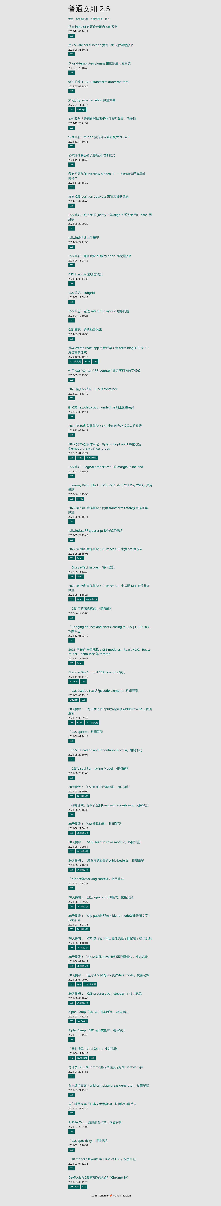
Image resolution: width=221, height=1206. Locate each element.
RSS (107, 19)
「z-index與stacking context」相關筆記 (96, 879)
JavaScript (82, 1021)
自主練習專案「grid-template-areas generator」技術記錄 (108, 1085)
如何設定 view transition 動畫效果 (92, 100)
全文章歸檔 (82, 19)
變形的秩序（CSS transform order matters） (99, 82)
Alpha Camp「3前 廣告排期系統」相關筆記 (98, 1012)
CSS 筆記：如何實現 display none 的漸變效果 (99, 256)
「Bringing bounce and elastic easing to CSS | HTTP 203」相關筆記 (110, 629)
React (80, 457)
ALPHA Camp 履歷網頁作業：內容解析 (95, 1122)
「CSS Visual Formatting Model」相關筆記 (98, 768)
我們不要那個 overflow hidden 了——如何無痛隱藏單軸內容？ (106, 176)
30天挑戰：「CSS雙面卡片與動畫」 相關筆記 (99, 787)
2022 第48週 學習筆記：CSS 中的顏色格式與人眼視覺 (105, 426)
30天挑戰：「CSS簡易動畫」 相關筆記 (94, 824)
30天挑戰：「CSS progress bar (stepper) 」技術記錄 (105, 993)
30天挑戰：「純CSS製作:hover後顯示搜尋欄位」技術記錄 (108, 957)
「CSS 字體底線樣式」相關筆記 (89, 608)
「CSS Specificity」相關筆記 (87, 1141)
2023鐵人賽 (75, 361)
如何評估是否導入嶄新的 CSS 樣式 (91, 155)
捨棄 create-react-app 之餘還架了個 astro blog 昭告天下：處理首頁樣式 (109, 350)
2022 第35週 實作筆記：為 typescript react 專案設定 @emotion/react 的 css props (104, 446)
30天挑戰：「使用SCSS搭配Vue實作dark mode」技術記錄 (108, 975)
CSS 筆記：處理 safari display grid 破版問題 (98, 311)
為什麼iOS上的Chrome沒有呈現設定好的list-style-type (106, 1067)
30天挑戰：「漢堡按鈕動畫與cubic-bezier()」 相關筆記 (106, 860)
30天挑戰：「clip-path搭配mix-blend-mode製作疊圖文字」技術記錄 (109, 918)
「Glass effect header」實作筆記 (91, 567)
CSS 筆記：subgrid (81, 293)
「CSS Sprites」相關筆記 (85, 732)
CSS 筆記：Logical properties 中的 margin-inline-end (105, 467)
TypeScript (91, 457)
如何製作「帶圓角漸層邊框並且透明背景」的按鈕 (102, 118)
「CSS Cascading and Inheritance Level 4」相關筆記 (105, 750)
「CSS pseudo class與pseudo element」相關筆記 (103, 691)
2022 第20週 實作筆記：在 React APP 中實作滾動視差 (105, 549)
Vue (79, 984)
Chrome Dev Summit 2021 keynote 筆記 (96, 672)
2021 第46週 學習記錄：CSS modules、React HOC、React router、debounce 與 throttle (109, 651)
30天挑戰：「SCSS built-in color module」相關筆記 (104, 842)
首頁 (70, 19)
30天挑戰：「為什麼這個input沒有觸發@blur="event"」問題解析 (110, 711)
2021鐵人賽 (92, 722)
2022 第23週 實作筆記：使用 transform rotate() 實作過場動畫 (108, 510)
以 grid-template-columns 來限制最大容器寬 (99, 63)
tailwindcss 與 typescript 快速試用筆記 (95, 531)
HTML (80, 498)
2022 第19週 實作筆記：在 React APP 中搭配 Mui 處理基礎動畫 (108, 588)
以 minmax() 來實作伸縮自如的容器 (92, 27)
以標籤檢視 (96, 19)
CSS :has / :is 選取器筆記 (85, 274)
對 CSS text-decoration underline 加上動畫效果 (101, 407)
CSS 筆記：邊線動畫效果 (85, 329)
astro (87, 361)
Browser (74, 681)
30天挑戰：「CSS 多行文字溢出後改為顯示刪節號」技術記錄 (110, 938)
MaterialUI (91, 599)
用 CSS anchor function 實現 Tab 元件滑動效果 (100, 45)
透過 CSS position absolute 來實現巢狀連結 (98, 196)
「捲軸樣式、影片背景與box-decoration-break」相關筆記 (108, 805)
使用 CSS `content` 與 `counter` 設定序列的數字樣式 (104, 370)
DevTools (74, 1186)
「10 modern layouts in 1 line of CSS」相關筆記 (102, 1159)
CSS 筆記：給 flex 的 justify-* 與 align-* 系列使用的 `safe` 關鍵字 (110, 217)
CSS (71, 35)
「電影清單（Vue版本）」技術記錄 (92, 1049)
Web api (81, 109)
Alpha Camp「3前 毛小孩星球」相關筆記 (96, 1030)
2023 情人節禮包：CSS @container (92, 389)
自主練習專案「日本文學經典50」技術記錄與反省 (102, 1104)
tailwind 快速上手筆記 (83, 237)
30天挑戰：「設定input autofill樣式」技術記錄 (100, 897)
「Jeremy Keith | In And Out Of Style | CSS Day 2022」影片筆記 (110, 487)
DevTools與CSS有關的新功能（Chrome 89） (99, 1177)
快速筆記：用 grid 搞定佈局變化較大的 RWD (99, 137)
